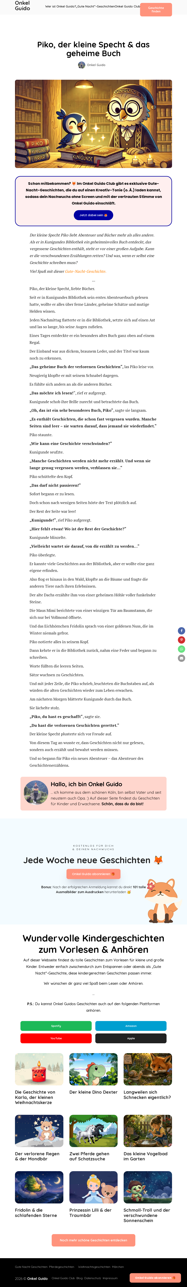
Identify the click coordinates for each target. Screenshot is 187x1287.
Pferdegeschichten (64, 1269)
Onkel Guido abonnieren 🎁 (93, 874)
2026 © (29, 1278)
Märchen (122, 1269)
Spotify (56, 1026)
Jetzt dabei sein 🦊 (93, 215)
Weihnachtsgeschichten (97, 1269)
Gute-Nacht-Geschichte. (85, 271)
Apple (131, 1039)
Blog (77, 1278)
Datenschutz (92, 1278)
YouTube (56, 1039)
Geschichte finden (154, 7)
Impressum (112, 1278)
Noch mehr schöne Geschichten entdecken (93, 1242)
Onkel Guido (23, 7)
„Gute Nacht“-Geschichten (93, 7)
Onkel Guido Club (124, 7)
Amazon (131, 1026)
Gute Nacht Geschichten (31, 1269)
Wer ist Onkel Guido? (60, 7)
